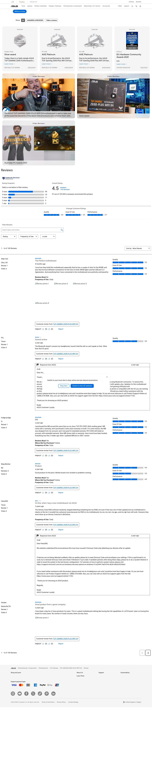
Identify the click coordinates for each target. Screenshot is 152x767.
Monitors (13, 714)
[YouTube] (20, 742)
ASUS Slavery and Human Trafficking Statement (85, 695)
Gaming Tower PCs (38, 676)
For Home (14, 679)
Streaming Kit (58, 712)
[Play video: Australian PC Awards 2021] (38, 143)
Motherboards (37, 695)
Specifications (24, 14)
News (78, 685)
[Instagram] (13, 742)
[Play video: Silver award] (113, 96)
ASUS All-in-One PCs (17, 720)
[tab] (23, 20)
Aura (78, 722)
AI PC (78, 712)
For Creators (15, 689)
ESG (122, 676)
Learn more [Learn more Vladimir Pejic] (9, 64)
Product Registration (105, 682)
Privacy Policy (61, 750)
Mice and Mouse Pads (61, 700)
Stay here (63, 386)
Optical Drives (37, 720)
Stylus (56, 719)
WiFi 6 (56, 679)
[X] (33, 742)
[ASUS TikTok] (40, 742)
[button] (131, 2)
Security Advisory (104, 692)
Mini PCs (35, 682)
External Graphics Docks (40, 714)
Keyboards (57, 697)
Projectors (14, 717)
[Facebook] (26, 742)
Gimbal (56, 716)
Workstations (37, 685)
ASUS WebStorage (83, 692)
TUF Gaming (54, 668)
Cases (34, 708)
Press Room (80, 688)
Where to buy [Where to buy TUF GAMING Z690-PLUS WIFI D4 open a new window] (134, 11)
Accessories (14, 695)
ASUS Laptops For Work (18, 685)
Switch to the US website (82, 386)
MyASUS (101, 698)
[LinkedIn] (53, 742)
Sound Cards (37, 717)
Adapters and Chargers (61, 722)
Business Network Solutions (63, 690)
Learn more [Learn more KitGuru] (122, 64)
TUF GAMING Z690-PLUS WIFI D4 (28, 11)
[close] (107, 377)
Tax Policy (80, 700)
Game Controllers (59, 706)
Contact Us (80, 679)
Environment (124, 679)
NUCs (34, 679)
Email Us (101, 685)
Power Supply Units (39, 704)
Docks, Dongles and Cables (62, 725)
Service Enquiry (103, 679)
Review (33, 14)
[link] (14, 6)
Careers (79, 703)
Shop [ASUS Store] (23, 6)
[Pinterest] (47, 742)
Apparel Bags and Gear (61, 709)
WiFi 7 (56, 676)
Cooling (35, 701)
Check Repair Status (105, 676)
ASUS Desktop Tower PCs (19, 724)
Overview (13, 14)
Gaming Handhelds (17, 701)
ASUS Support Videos (105, 695)
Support (41, 14)
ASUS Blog (80, 709)
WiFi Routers (58, 682)
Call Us (101, 688)
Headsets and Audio (60, 703)
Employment (81, 682)
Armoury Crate (81, 719)
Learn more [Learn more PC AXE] (47, 64)
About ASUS (81, 676)
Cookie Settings (73, 750)
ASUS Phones (15, 705)
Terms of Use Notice (48, 750)
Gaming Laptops (16, 692)
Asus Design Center (83, 716)
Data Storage (37, 711)
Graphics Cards (37, 698)
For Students (15, 682)
